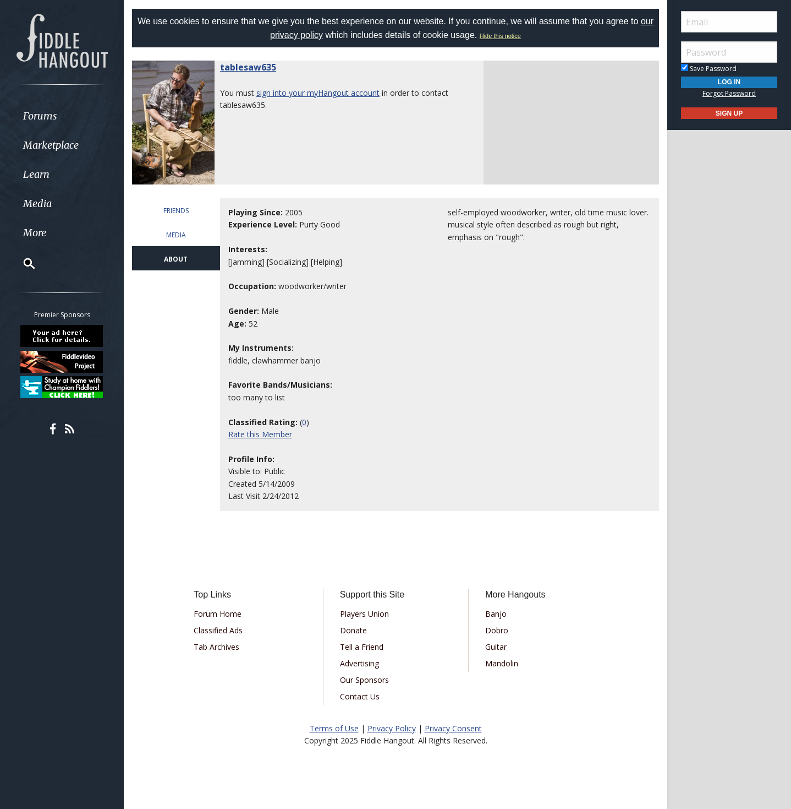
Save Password (709, 68)
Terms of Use (334, 728)
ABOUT (176, 259)
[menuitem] (62, 116)
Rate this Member (260, 434)
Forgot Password (729, 93)
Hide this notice (500, 35)
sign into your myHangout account (318, 93)
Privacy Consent (453, 728)
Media (37, 203)
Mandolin (501, 663)
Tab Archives (216, 647)
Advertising (359, 663)
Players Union (364, 614)
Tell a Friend (361, 647)
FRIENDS (176, 210)
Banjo (496, 614)
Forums (40, 116)
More (34, 232)
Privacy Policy (391, 728)
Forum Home (217, 614)
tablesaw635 (248, 67)
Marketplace (51, 145)
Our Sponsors (364, 680)
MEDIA (176, 235)
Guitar (496, 647)
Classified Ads (218, 630)
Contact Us (360, 696)
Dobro (496, 630)
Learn (36, 174)
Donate (353, 630)
